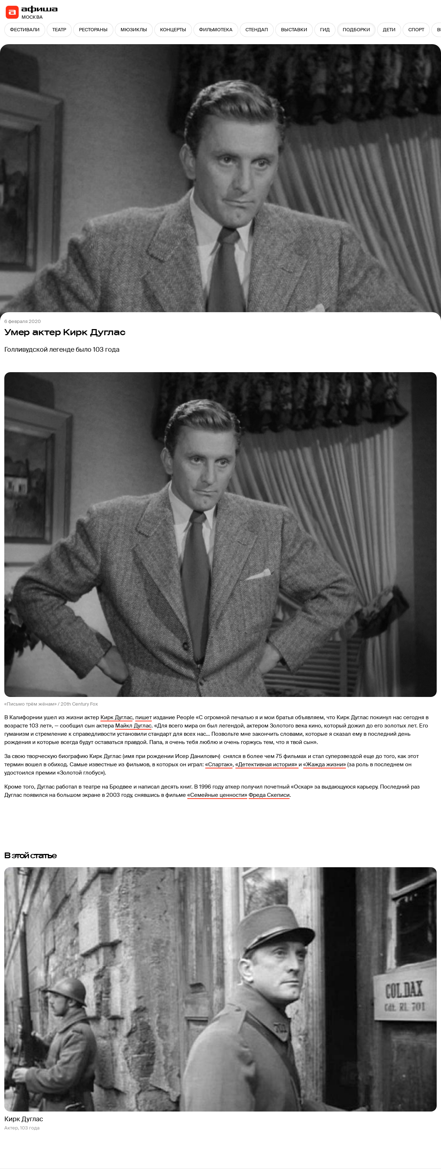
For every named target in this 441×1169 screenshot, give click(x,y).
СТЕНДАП (256, 30)
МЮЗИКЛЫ (134, 30)
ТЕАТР (59, 30)
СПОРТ (416, 30)
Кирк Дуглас (116, 717)
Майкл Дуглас (133, 725)
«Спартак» (219, 764)
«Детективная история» (267, 764)
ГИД (325, 30)
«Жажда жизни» (324, 764)
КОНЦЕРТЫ (173, 30)
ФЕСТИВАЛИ (24, 30)
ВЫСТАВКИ (294, 30)
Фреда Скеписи (269, 795)
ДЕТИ (389, 30)
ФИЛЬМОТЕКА (216, 30)
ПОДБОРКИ (356, 30)
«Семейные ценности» (217, 795)
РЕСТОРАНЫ (93, 30)
